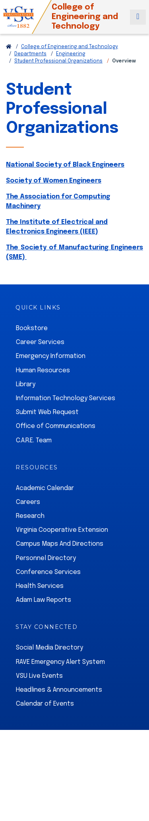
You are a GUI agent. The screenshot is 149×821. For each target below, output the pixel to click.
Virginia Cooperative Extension (62, 530)
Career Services (40, 342)
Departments (30, 54)
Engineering (70, 54)
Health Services (40, 586)
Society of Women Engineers (53, 180)
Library (25, 384)
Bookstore (32, 328)
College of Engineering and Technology (69, 47)
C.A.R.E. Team (34, 440)
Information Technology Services (65, 398)
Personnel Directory (46, 558)
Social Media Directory (49, 647)
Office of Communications (55, 426)
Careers (28, 502)
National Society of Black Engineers (65, 164)
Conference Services (48, 572)
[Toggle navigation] (138, 17)
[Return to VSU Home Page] (9, 47)
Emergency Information (50, 356)
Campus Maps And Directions (59, 544)
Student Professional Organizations (58, 61)
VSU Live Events (39, 676)
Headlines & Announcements (59, 690)
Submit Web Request (47, 412)
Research (30, 516)
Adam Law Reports (43, 600)
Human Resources (43, 370)
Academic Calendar (45, 488)
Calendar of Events (45, 703)
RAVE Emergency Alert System (60, 662)
